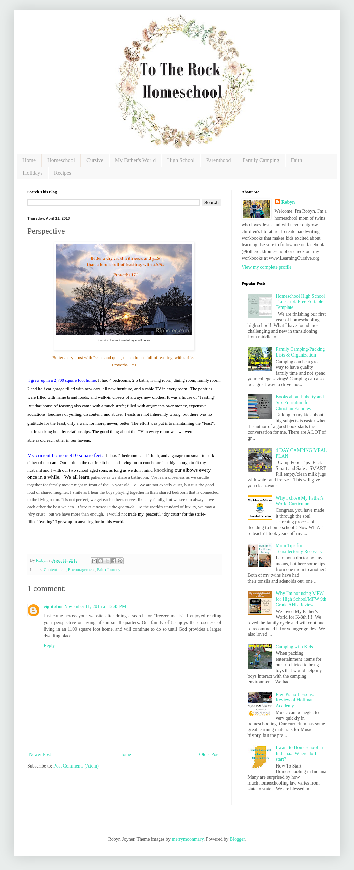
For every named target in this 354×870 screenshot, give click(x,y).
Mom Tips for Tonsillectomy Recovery (299, 548)
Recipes (62, 173)
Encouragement (81, 569)
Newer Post (40, 754)
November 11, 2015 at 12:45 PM (95, 606)
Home (29, 160)
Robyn (288, 202)
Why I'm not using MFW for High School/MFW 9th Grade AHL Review (301, 599)
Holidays (33, 173)
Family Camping (261, 160)
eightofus (53, 606)
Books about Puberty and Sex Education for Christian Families (300, 402)
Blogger (237, 839)
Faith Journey (108, 569)
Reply (49, 645)
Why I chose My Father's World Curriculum (300, 500)
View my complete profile (267, 267)
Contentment (55, 569)
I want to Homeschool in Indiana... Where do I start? (299, 753)
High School (180, 160)
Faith (296, 160)
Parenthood (218, 160)
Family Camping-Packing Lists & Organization (300, 352)
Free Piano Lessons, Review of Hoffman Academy (295, 700)
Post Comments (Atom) (76, 766)
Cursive (94, 160)
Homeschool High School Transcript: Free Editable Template (300, 302)
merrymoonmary (188, 839)
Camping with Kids (294, 646)
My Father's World (135, 160)
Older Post (209, 754)
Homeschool (61, 160)
